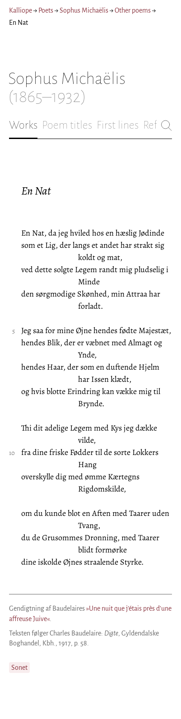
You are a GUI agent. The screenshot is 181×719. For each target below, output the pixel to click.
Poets (45, 10)
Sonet (19, 667)
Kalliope (20, 10)
